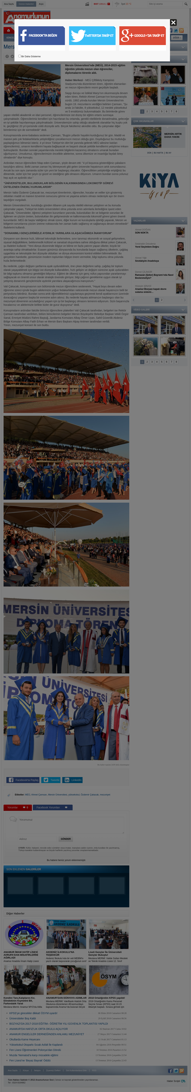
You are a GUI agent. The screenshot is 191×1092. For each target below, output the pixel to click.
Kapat (173, 22)
